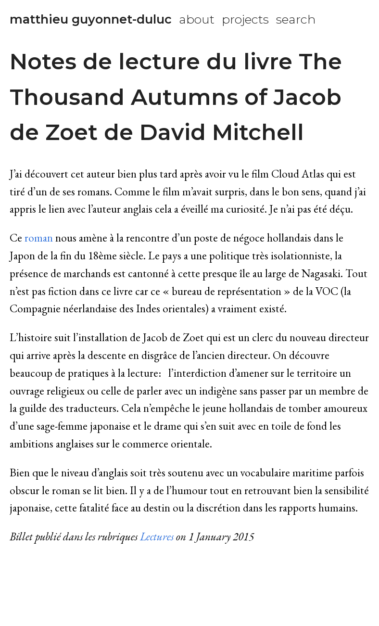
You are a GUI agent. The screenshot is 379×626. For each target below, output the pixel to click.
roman (39, 237)
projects (245, 19)
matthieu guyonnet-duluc (91, 19)
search (296, 19)
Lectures (157, 536)
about (197, 19)
